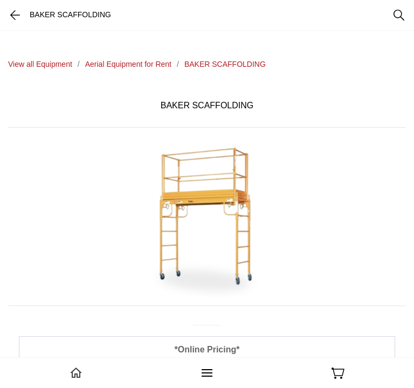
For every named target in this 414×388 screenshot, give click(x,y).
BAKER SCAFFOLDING (225, 64)
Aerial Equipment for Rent (128, 64)
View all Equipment (40, 64)
